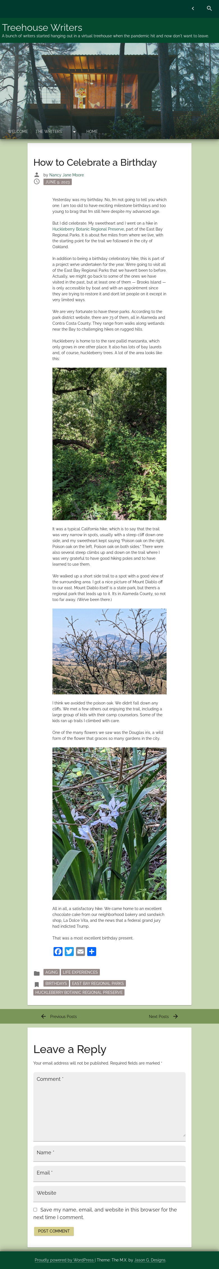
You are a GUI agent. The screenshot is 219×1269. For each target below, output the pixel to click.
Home (92, 131)
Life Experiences (80, 972)
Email (45, 1173)
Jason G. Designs (149, 1260)
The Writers (49, 131)
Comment (50, 1079)
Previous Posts (58, 1016)
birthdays (56, 983)
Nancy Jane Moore (66, 175)
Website (46, 1193)
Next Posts (164, 1016)
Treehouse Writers (42, 27)
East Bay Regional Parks (98, 983)
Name (45, 1152)
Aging (51, 972)
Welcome (18, 131)
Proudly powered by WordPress (65, 1260)
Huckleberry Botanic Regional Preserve (88, 229)
